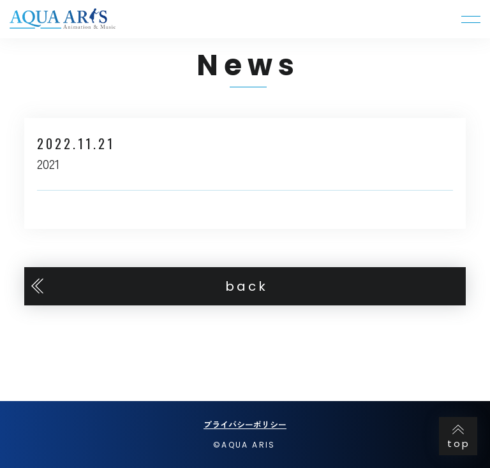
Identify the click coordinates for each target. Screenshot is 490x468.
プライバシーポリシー (245, 424)
